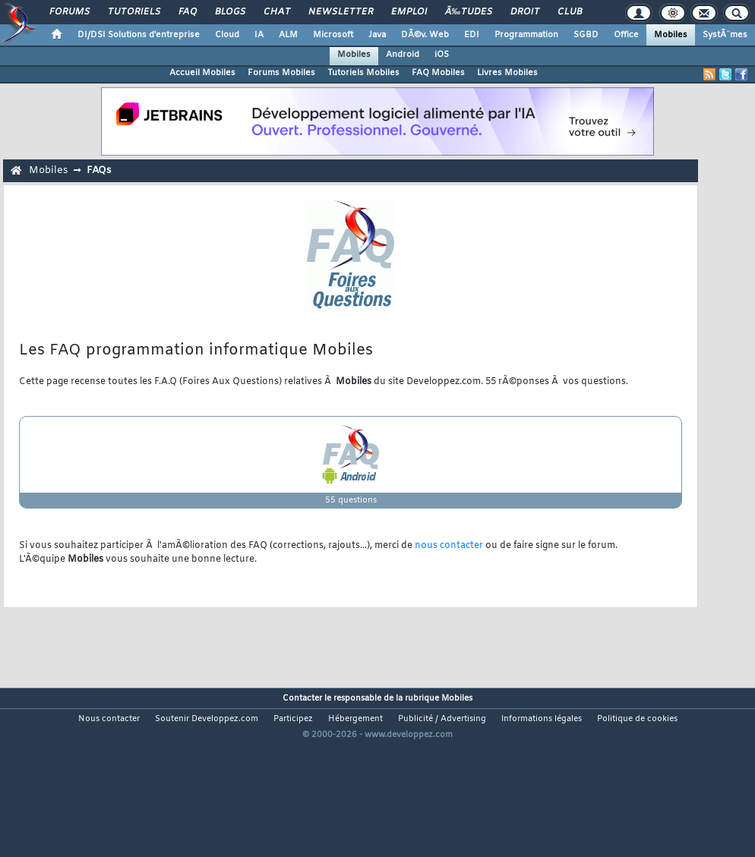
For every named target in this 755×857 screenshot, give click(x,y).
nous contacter (449, 546)
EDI (471, 35)
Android (402, 54)
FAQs (99, 170)
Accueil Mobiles (202, 73)
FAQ (187, 12)
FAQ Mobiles (438, 73)
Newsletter (340, 12)
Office (626, 35)
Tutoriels (134, 12)
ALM (288, 35)
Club (569, 12)
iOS (441, 54)
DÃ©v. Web (425, 35)
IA (259, 35)
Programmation (526, 35)
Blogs (230, 12)
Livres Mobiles (507, 73)
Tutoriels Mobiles (363, 73)
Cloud (227, 35)
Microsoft (333, 35)
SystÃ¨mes (725, 35)
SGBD (586, 35)
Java (377, 35)
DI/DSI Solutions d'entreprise (138, 35)
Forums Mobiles (281, 73)
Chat (277, 12)
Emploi (409, 12)
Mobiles (670, 35)
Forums (69, 12)
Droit (525, 12)
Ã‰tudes (469, 12)
